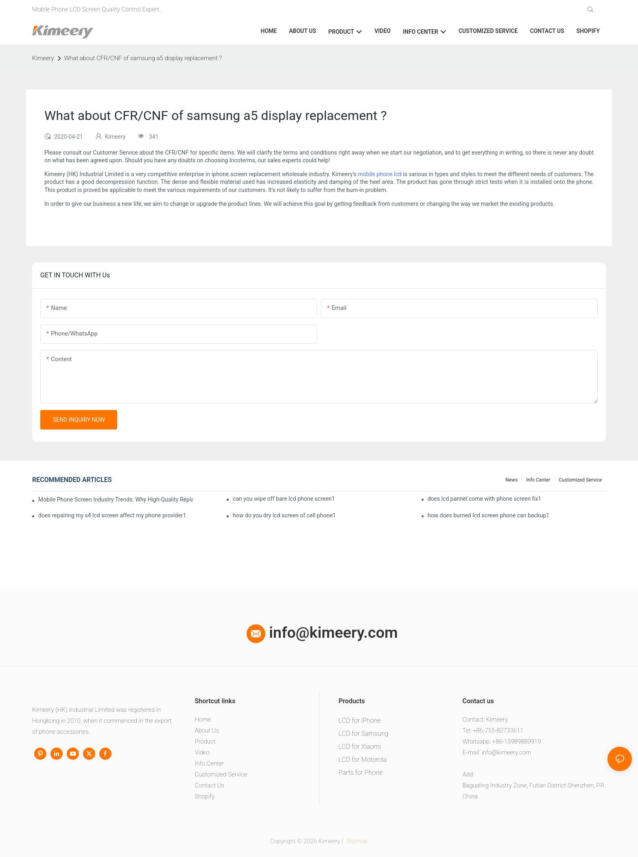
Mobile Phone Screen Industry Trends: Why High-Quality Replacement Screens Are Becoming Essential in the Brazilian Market (115, 499)
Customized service (580, 480)
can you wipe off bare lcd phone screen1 (284, 498)
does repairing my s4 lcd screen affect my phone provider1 (112, 515)
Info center (538, 480)
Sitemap (356, 841)
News (511, 480)
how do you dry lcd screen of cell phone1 (284, 515)
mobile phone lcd (380, 174)
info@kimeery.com (322, 632)
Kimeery (43, 58)
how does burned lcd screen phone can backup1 (489, 515)
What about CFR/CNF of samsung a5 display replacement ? (143, 58)
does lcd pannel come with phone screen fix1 (485, 498)
